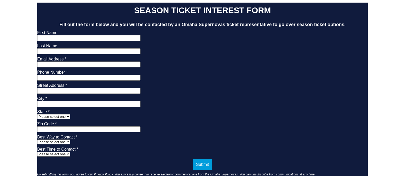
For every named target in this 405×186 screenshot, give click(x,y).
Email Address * (51, 59)
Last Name (47, 46)
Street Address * (52, 85)
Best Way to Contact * (57, 137)
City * (42, 98)
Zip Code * (47, 124)
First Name (47, 32)
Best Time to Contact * (57, 149)
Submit (202, 164)
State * (43, 112)
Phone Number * (52, 72)
